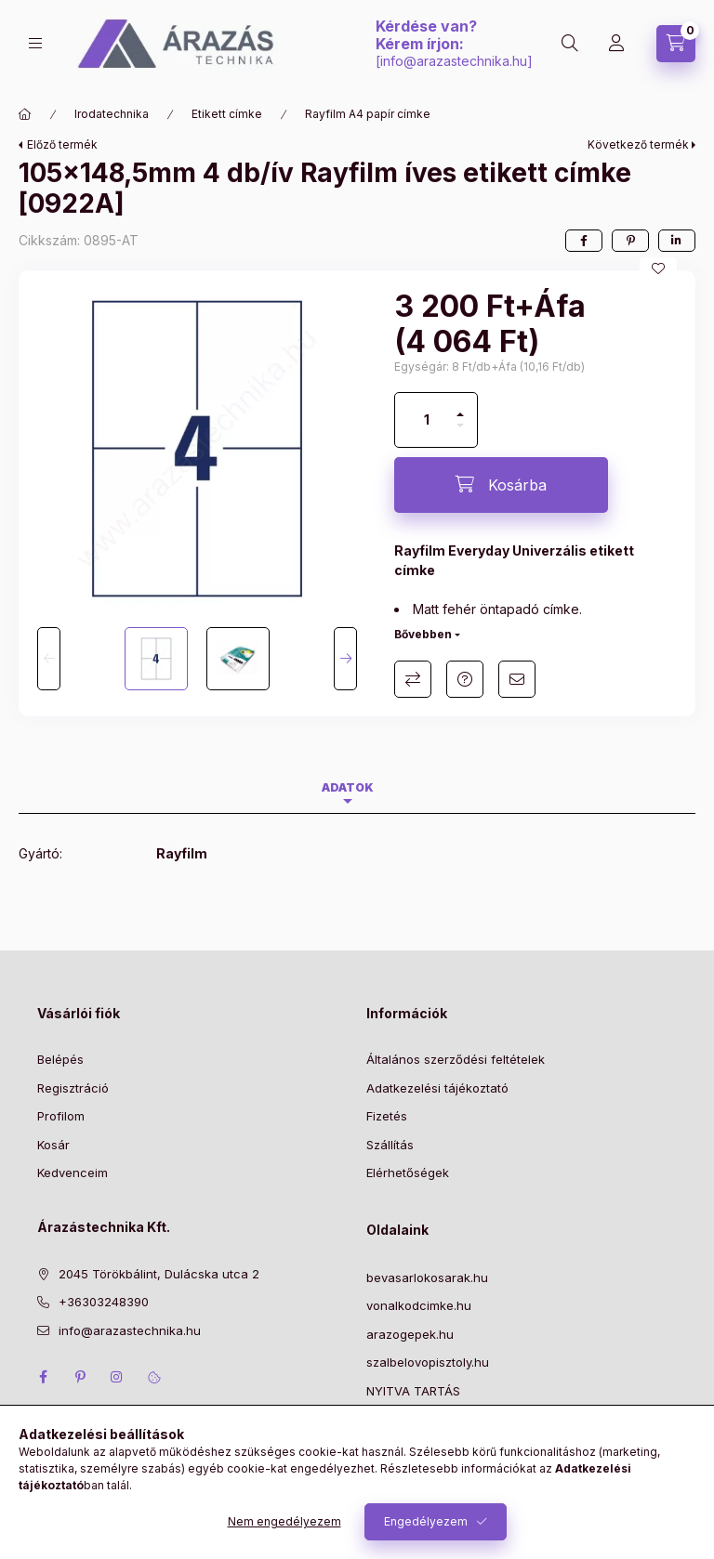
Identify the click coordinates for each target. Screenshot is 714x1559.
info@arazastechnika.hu (453, 61)
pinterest (80, 1376)
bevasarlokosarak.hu (427, 1277)
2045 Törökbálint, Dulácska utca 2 (159, 1273)
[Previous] (48, 658)
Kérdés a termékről (464, 679)
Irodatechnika (111, 114)
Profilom (61, 1115)
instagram (117, 1376)
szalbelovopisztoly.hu (427, 1362)
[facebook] (583, 240)
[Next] (345, 658)
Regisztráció (73, 1088)
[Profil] (616, 43)
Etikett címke (227, 114)
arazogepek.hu (410, 1334)
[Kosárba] (501, 485)
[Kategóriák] (35, 43)
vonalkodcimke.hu (418, 1305)
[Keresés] (569, 43)
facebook (42, 1376)
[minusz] (460, 433)
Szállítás (390, 1144)
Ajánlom (517, 679)
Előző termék (62, 144)
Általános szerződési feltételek (455, 1059)
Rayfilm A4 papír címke (367, 114)
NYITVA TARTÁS (413, 1390)
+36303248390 (104, 1301)
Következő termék (638, 144)
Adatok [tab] (348, 787)
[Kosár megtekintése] (675, 43)
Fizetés (386, 1115)
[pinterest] (630, 240)
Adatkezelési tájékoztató (437, 1088)
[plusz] (460, 406)
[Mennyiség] (426, 420)
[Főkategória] (25, 114)
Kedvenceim (72, 1172)
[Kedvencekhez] (658, 268)
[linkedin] (676, 240)
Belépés (60, 1059)
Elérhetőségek (407, 1172)
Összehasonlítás (412, 679)
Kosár (53, 1144)
